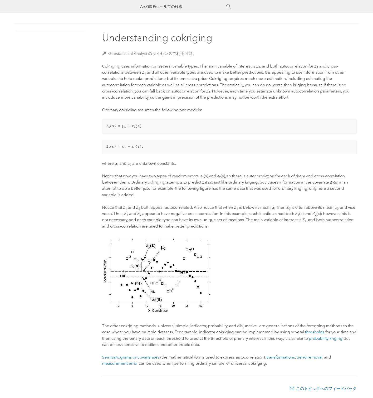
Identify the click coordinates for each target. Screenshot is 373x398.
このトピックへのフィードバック (326, 388)
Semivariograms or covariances (130, 357)
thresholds (314, 332)
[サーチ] (228, 6)
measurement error (120, 363)
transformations (280, 357)
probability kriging (326, 338)
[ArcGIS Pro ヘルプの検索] (182, 6)
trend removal (309, 357)
